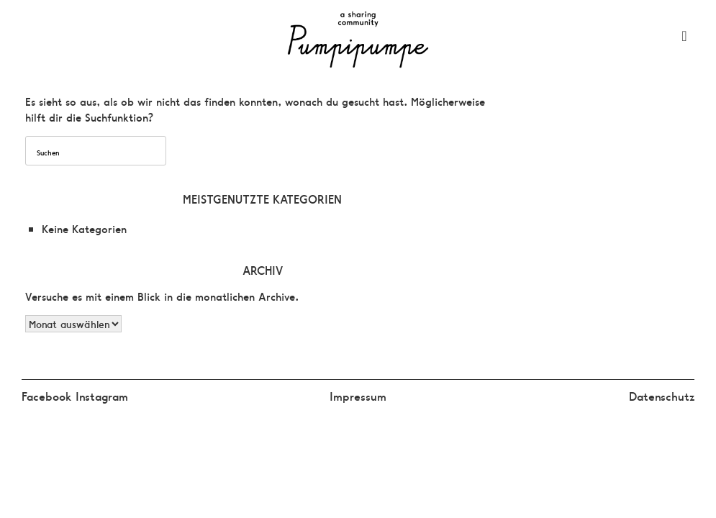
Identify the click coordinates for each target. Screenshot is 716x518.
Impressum (358, 396)
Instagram (102, 396)
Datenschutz (661, 396)
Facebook (49, 396)
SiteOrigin (389, 428)
